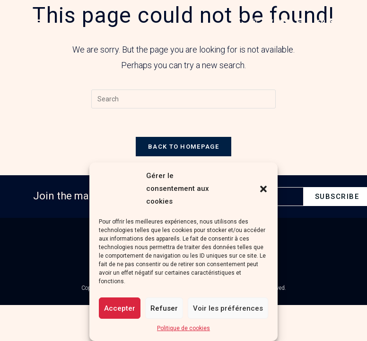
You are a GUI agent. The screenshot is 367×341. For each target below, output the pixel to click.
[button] (263, 189)
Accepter (119, 308)
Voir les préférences (228, 308)
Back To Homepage (183, 146)
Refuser (164, 308)
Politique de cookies (183, 328)
